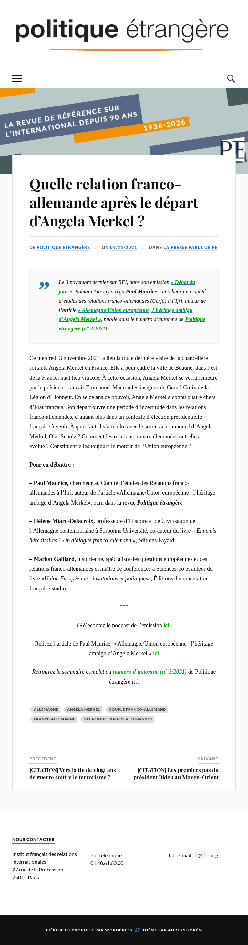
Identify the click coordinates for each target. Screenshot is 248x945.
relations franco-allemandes (118, 719)
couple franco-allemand (137, 709)
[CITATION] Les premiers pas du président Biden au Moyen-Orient (176, 773)
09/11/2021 (123, 247)
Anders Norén (185, 930)
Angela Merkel (83, 709)
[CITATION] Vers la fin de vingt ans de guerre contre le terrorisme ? (72, 773)
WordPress (118, 930)
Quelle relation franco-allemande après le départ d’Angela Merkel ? (113, 202)
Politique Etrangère (63, 247)
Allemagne (46, 709)
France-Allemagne (54, 719)
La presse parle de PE (190, 247)
